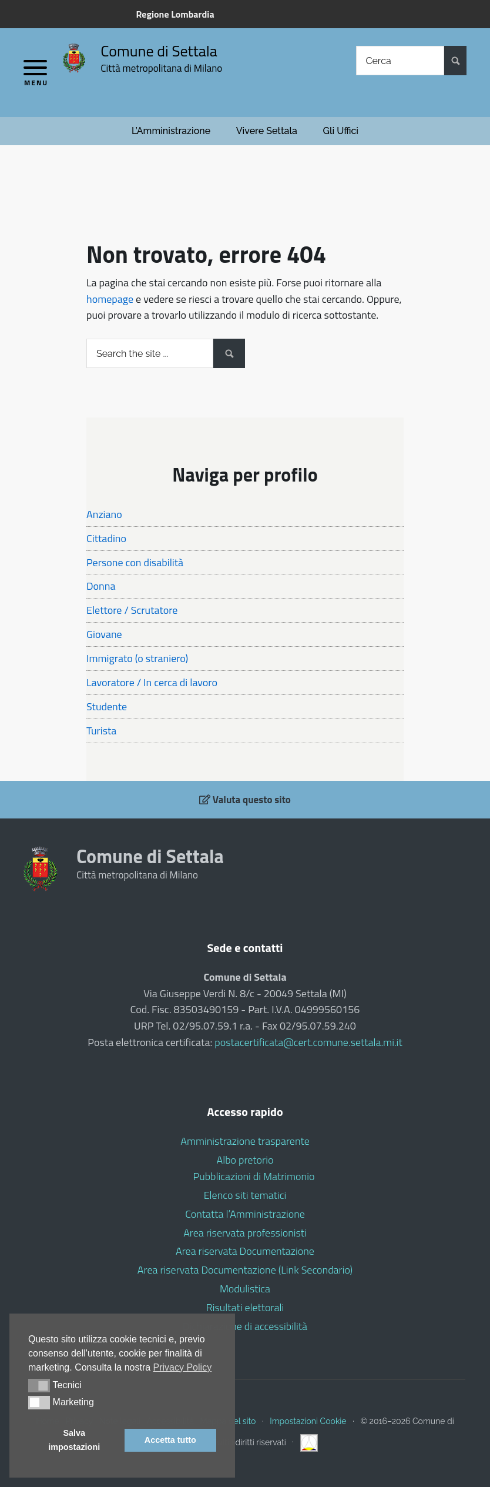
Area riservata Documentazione (245, 1251)
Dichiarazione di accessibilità (245, 1326)
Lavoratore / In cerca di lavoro (151, 682)
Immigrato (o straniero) (137, 658)
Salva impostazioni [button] (74, 1440)
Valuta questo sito (245, 799)
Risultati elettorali (245, 1307)
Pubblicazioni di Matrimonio (254, 1176)
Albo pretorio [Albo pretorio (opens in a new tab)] (245, 1160)
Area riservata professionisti (245, 1233)
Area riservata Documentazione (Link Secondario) (245, 1270)
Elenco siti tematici (245, 1195)
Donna (100, 586)
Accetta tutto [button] (170, 1440)
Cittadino (106, 538)
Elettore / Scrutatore (131, 610)
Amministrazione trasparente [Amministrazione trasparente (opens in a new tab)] (244, 1141)
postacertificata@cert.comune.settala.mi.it (308, 1042)
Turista (101, 731)
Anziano (104, 514)
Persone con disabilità (134, 562)
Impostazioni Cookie (308, 1421)
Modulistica (245, 1288)
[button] (39, 1385)
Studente (106, 706)
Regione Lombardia (175, 14)
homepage (109, 299)
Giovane (104, 634)
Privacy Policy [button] (182, 1367)
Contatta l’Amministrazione (245, 1214)
